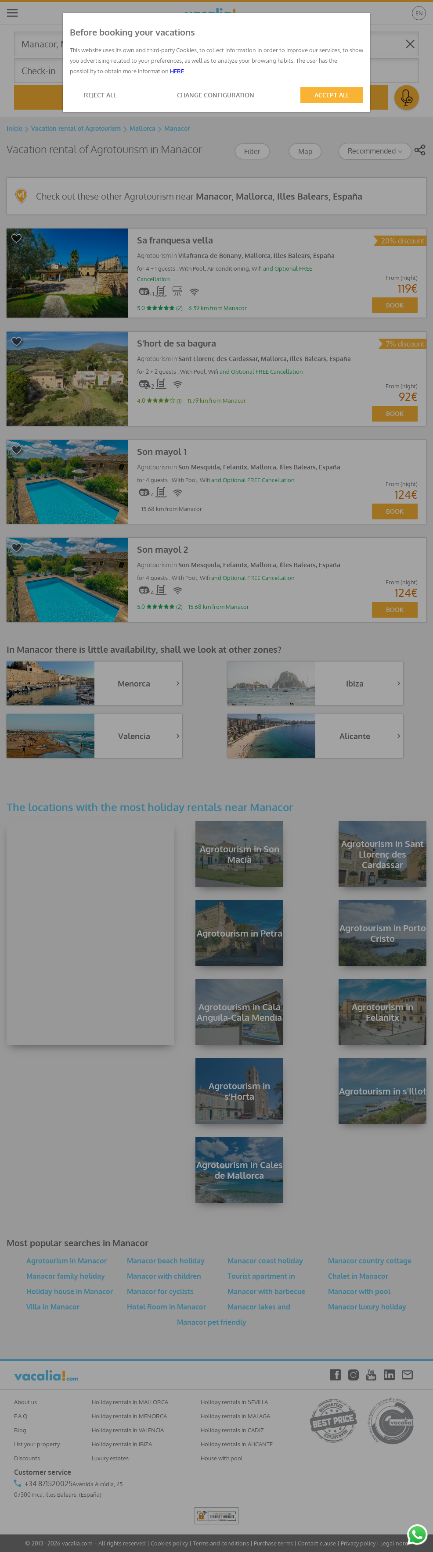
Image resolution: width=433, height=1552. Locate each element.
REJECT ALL (100, 95)
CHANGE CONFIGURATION (215, 95)
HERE (177, 71)
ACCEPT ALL (331, 95)
